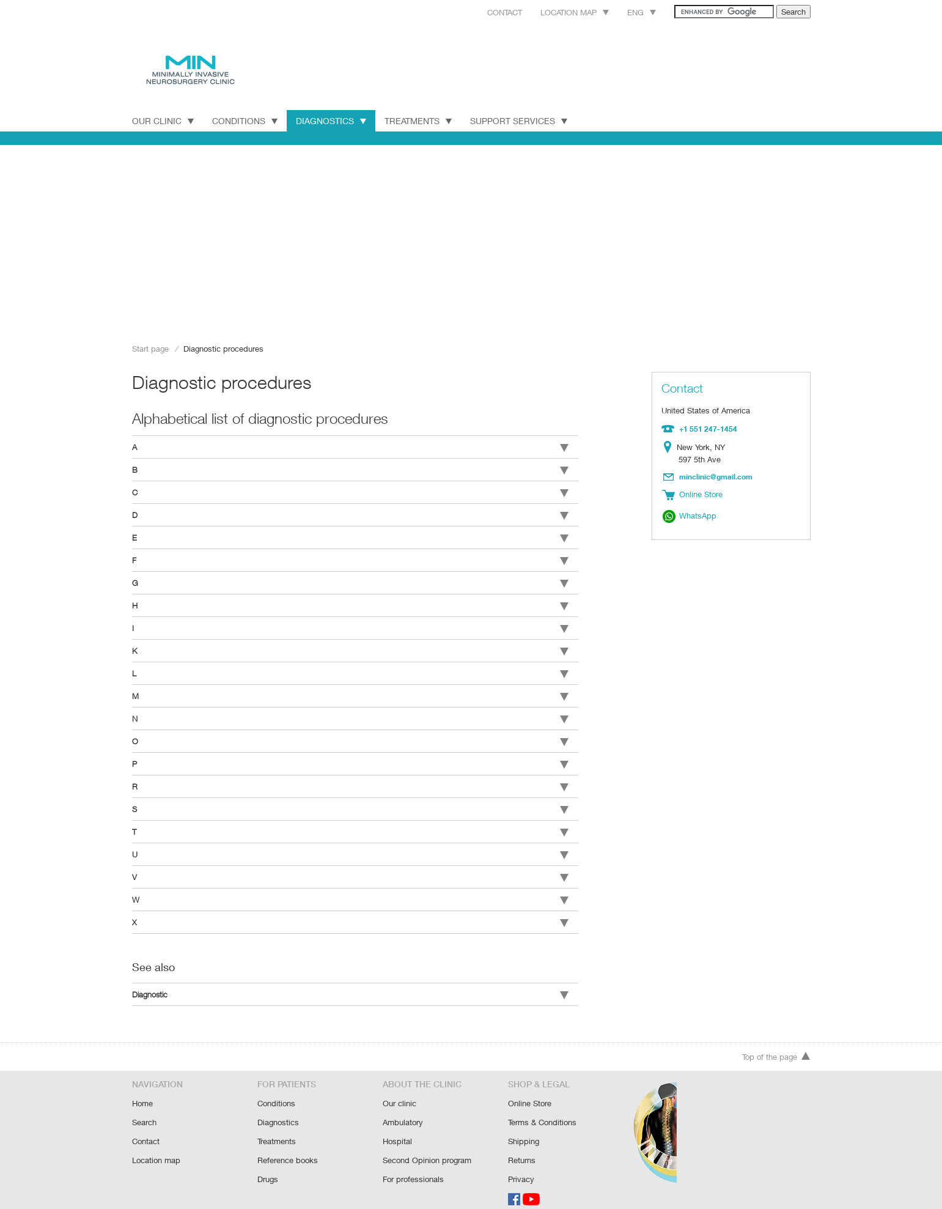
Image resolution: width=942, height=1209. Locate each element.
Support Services (523, 120)
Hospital (397, 1128)
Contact (485, 12)
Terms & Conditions (542, 1109)
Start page (150, 348)
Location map (558, 12)
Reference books (287, 1146)
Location (669, 446)
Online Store (530, 1091)
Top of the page (776, 1045)
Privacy (521, 1164)
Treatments (420, 120)
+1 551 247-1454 (707, 428)
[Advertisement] (471, 239)
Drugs (268, 1164)
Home (142, 1091)
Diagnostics (331, 120)
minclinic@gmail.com (716, 475)
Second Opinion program (427, 1146)
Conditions (245, 120)
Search (144, 1109)
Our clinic (399, 1091)
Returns (522, 1146)
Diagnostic (350, 980)
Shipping (523, 1128)
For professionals (413, 1164)
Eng (627, 12)
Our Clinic (163, 120)
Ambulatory (403, 1109)
